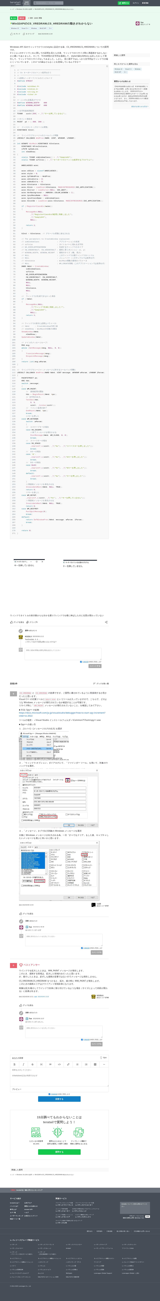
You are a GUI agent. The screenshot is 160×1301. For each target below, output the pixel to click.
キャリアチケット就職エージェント (49, 1258)
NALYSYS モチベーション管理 (48, 1277)
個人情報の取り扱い (123, 1231)
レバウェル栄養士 (72, 1269)
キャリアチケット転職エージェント (21, 1262)
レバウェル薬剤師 (128, 1269)
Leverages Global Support (103, 1273)
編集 (41, 996)
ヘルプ (26, 1212)
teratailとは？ (15, 1203)
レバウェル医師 (99, 1269)
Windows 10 (15, 28)
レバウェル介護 (71, 1266)
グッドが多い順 (102, 683)
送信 (147, 1216)
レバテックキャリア (64, 1216)
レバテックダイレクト (84, 1216)
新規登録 (145, 3)
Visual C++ (25, 28)
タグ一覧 (13, 1212)
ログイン (136, 3)
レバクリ (13, 1266)
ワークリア (97, 1262)
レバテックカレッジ (85, 1210)
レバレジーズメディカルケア (19, 1273)
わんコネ (41, 1273)
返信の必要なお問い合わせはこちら (133, 1218)
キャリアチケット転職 (129, 1258)
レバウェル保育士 (128, 1266)
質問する (59, 1152)
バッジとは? (14, 1206)
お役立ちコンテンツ (31, 1216)
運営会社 (90, 1231)
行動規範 (85, 662)
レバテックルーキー (63, 1210)
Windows (34, 28)
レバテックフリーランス (64, 1204)
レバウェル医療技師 (16, 1269)
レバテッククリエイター (84, 1204)
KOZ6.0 (28, 636)
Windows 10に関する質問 (24, 9)
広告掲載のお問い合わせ (142, 1231)
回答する (59, 1099)
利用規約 (99, 1231)
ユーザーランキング (16, 1216)
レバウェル (41, 1266)
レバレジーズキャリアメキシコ (20, 1277)
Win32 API (43, 28)
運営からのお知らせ (31, 1206)
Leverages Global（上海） (131, 1273)
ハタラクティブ (43, 1262)
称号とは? (13, 1209)
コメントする (95, 666)
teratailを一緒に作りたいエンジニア (29, 1190)
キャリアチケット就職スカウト (104, 1258)
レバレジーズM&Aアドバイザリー (133, 1262)
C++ (50, 28)
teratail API (28, 1209)
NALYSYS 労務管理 (72, 1277)
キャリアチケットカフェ (74, 1258)
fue (142, 22)
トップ (12, 9)
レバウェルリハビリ (44, 1269)
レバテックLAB (69, 1222)
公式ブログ (28, 1203)
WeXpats (69, 1273)
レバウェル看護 (99, 1266)
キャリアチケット (16, 1258)
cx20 (99, 904)
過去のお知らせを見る (139, 106)
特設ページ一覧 (15, 1219)
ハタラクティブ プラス (73, 1262)
